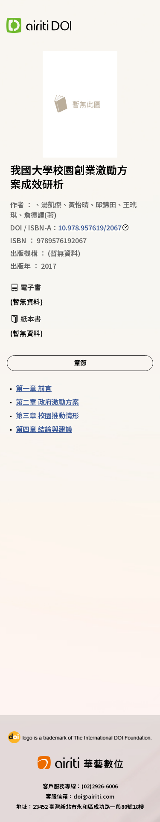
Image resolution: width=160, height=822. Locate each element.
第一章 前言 (34, 388)
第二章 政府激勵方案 (47, 402)
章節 (80, 362)
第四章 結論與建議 (44, 429)
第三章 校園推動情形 (47, 415)
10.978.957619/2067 (90, 227)
